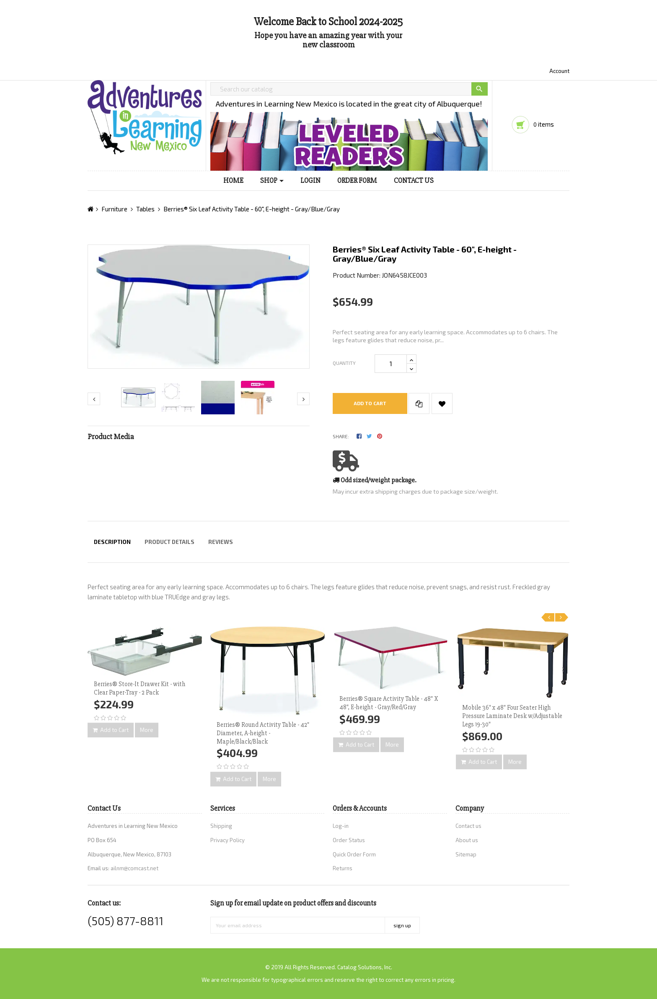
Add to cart (370, 403)
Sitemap (465, 854)
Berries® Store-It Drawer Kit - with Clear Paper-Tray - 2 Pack (140, 688)
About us (466, 840)
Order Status (349, 840)
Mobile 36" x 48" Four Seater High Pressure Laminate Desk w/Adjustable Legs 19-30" (512, 716)
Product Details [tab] (169, 542)
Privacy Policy (227, 840)
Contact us (468, 825)
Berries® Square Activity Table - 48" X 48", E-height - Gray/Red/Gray (388, 703)
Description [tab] (112, 542)
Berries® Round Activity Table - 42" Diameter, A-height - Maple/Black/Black (263, 733)
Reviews (220, 542)
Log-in (341, 825)
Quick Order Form (354, 854)
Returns (342, 868)
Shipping (221, 825)
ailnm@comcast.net (134, 868)
